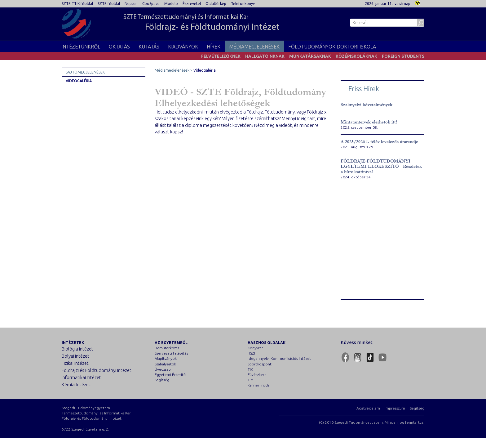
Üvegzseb (163, 369)
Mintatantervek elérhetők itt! (369, 122)
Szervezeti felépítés (171, 353)
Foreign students (403, 56)
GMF (251, 380)
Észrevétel (192, 4)
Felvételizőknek (221, 56)
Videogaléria (79, 81)
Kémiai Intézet (76, 384)
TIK (250, 369)
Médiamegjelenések (254, 46)
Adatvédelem (368, 408)
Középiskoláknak (356, 56)
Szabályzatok (165, 364)
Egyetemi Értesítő (170, 375)
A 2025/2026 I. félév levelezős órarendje (379, 141)
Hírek (213, 46)
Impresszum (395, 408)
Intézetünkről (80, 46)
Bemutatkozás (167, 348)
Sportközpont (260, 364)
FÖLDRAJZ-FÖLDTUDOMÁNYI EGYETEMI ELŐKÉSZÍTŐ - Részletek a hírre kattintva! (381, 166)
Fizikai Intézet (75, 363)
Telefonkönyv (243, 4)
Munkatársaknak (310, 56)
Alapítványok (166, 358)
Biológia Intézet (77, 348)
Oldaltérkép (215, 4)
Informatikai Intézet (81, 377)
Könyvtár (255, 348)
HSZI (251, 353)
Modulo (171, 4)
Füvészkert (257, 375)
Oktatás (119, 46)
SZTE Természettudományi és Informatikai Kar (201, 23)
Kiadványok (183, 46)
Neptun (131, 4)
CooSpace (151, 4)
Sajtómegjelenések (85, 72)
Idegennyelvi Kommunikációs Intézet (279, 358)
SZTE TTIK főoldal (77, 4)
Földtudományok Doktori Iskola (332, 46)
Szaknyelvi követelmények (366, 104)
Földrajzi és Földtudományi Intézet (96, 370)
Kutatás (149, 46)
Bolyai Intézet (75, 356)
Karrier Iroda (259, 385)
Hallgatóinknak (265, 56)
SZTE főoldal (109, 4)
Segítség (162, 380)
